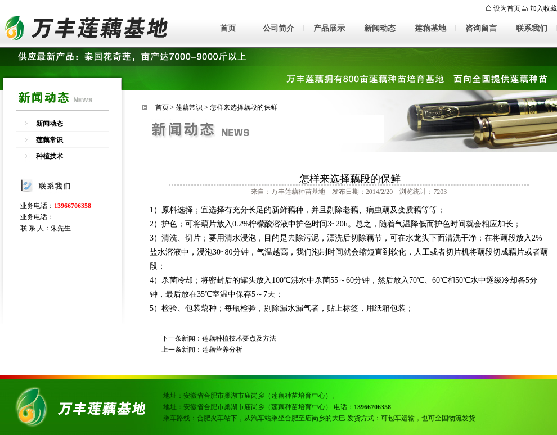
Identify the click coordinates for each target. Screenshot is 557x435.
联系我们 (531, 28)
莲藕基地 (430, 28)
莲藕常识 (49, 140)
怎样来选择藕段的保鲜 (243, 107)
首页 (228, 28)
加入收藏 (543, 8)
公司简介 (278, 28)
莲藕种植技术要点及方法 (239, 338)
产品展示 (329, 28)
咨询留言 (481, 28)
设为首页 (506, 8)
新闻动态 (380, 28)
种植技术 (49, 156)
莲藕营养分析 (222, 350)
